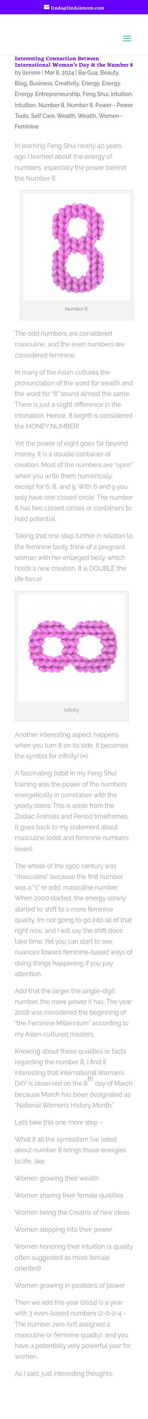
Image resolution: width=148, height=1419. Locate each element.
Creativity (67, 83)
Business (41, 83)
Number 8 (51, 105)
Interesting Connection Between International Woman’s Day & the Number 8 (74, 61)
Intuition (121, 94)
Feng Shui (95, 94)
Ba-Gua (87, 72)
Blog (21, 83)
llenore (31, 72)
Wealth (66, 116)
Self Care (42, 116)
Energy (90, 83)
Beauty (109, 72)
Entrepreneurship (57, 94)
